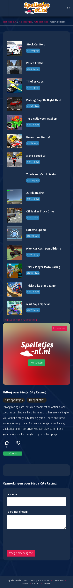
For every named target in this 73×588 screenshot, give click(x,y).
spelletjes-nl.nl (10, 22)
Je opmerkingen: (17, 511)
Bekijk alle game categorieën (20, 320)
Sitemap (47, 583)
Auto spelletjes (41, 22)
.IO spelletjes (37, 400)
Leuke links (59, 580)
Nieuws (25, 583)
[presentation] (36, 539)
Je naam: (12, 494)
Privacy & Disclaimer (40, 580)
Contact (36, 583)
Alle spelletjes (25, 22)
